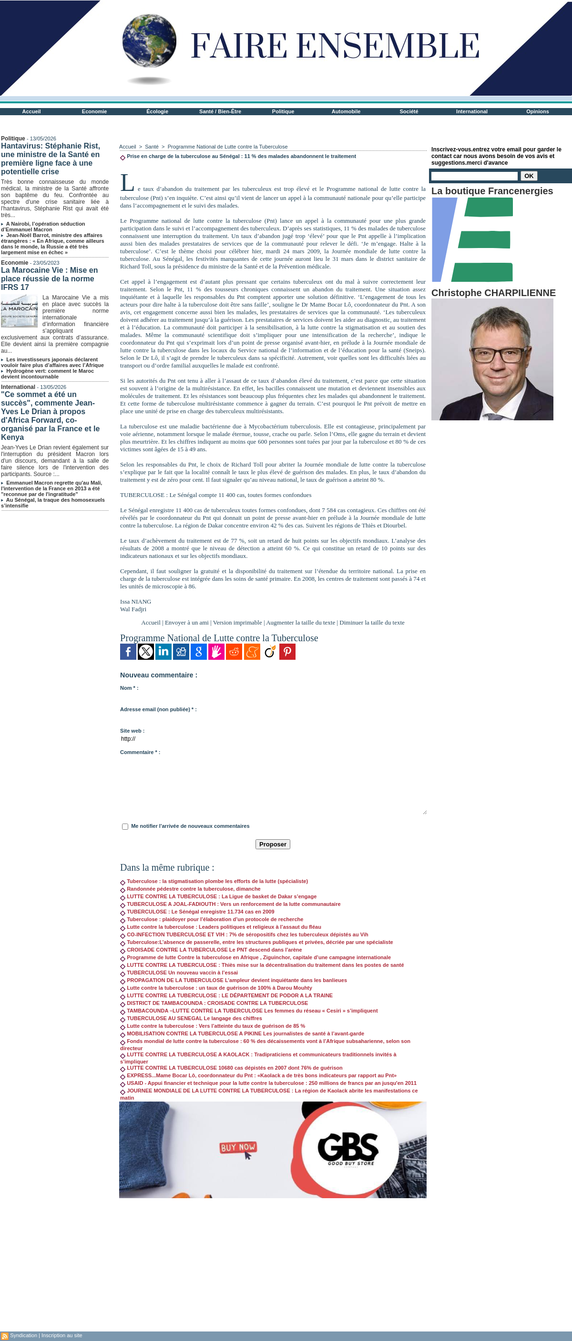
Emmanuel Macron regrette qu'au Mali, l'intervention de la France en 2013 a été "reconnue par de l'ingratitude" (51, 488)
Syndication (23, 1335)
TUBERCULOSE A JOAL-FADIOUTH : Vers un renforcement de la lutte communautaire (230, 904)
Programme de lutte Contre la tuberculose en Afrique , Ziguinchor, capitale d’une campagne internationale (255, 957)
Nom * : (129, 688)
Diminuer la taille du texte (371, 622)
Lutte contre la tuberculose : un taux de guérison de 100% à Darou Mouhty (216, 988)
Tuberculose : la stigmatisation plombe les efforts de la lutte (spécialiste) (214, 881)
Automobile (346, 111)
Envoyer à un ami (187, 622)
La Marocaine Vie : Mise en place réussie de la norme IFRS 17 (49, 278)
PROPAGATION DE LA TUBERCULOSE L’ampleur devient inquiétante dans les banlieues (233, 980)
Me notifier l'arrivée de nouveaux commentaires (190, 826)
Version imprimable (237, 622)
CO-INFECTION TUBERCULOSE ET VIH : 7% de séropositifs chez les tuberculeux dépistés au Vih (244, 934)
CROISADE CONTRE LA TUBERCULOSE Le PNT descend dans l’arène (211, 950)
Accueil (31, 111)
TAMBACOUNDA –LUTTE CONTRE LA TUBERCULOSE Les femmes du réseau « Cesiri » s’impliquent (249, 1010)
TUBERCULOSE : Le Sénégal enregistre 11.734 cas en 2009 (197, 911)
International (472, 111)
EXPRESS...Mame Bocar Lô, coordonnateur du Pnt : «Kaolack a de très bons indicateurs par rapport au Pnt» (258, 1075)
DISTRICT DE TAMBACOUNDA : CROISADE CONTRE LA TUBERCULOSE (214, 1003)
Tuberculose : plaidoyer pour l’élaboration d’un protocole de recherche (211, 919)
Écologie (157, 111)
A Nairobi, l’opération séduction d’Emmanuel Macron (43, 226)
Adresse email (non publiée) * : (158, 709)
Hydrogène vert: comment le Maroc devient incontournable (47, 373)
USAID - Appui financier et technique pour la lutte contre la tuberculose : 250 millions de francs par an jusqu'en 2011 (268, 1083)
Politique (283, 111)
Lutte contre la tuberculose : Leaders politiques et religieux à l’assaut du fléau (220, 927)
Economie (94, 111)
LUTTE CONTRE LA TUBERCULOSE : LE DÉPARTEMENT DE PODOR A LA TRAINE (226, 995)
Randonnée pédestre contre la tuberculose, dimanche (190, 889)
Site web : (132, 731)
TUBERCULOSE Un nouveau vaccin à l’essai (179, 972)
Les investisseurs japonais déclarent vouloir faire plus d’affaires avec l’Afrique (52, 362)
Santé (152, 146)
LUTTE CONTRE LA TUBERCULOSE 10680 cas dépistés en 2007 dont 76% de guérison (231, 1068)
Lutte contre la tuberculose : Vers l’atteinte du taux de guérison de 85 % (212, 1026)
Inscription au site (61, 1335)
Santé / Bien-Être (220, 111)
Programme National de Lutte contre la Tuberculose (228, 146)
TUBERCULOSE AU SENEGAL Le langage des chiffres (191, 1018)
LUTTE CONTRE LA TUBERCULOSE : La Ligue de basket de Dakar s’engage (218, 896)
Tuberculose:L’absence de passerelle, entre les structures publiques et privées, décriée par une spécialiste (256, 942)
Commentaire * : (140, 752)
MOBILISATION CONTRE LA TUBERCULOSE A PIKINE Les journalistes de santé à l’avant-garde (242, 1033)
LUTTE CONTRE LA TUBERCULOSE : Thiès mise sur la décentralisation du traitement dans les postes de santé (262, 965)
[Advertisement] (273, 1264)
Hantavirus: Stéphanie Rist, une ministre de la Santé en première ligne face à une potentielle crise (50, 159)
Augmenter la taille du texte (300, 622)
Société (409, 111)
